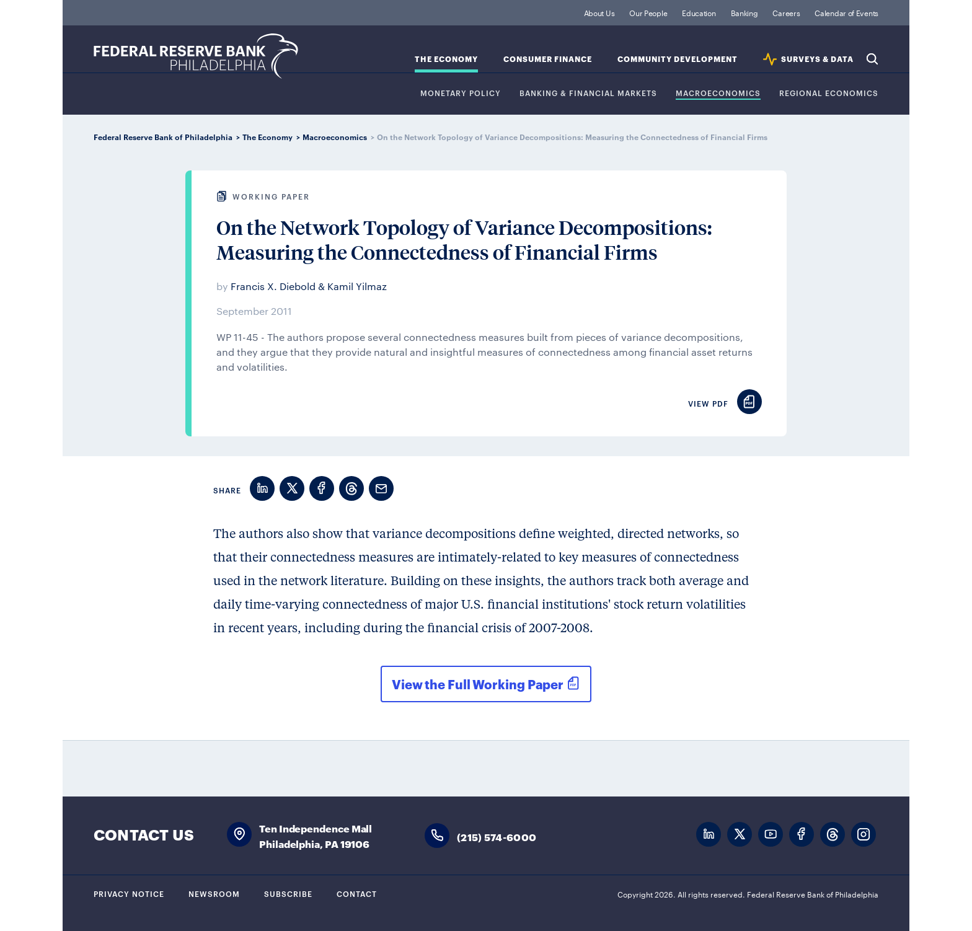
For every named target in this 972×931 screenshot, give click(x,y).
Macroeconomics (718, 93)
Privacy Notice (129, 893)
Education (698, 12)
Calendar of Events (846, 12)
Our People (648, 12)
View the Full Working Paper (477, 683)
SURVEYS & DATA (817, 59)
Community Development (677, 59)
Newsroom (214, 893)
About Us (599, 12)
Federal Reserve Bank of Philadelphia (196, 56)
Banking (744, 12)
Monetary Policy (460, 93)
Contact (357, 893)
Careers (786, 12)
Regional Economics (828, 93)
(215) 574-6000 (496, 836)
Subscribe (288, 893)
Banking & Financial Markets (588, 93)
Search (872, 59)
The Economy (446, 59)
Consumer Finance (547, 59)
